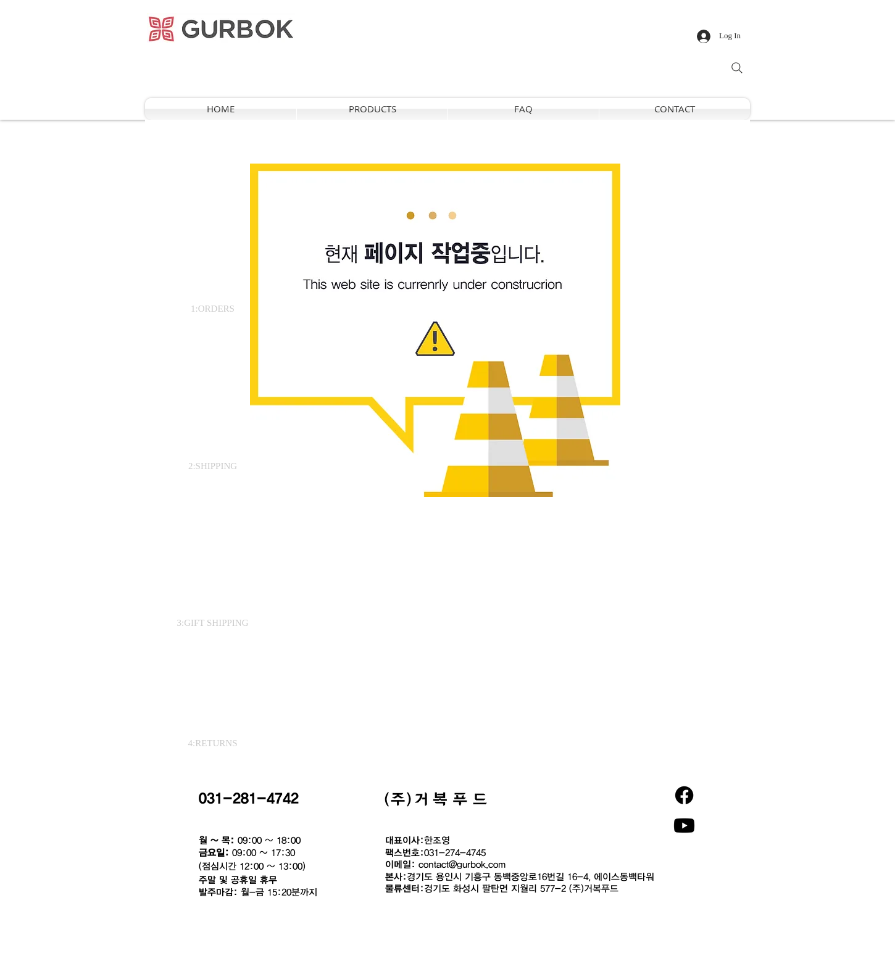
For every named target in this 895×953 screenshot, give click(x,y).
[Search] (737, 68)
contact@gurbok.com (462, 864)
